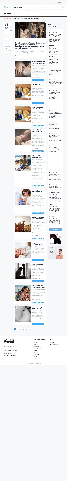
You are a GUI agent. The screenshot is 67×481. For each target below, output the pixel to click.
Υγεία (6, 48)
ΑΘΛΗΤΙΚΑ (27, 11)
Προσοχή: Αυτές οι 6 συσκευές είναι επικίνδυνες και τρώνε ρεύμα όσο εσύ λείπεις (54, 126)
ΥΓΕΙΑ (50, 67)
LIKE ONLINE (52, 121)
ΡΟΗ (52, 25)
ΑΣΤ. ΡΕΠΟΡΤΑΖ (41, 7)
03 (20, 329)
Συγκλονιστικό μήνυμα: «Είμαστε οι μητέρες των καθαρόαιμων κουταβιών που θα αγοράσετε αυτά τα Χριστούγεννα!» (30, 45)
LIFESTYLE (57, 7)
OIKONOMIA (36, 346)
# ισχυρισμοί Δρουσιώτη (27, 18)
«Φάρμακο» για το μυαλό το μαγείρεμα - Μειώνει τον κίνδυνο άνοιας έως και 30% (55, 72)
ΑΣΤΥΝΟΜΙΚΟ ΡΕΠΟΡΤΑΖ (54, 192)
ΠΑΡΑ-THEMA (52, 109)
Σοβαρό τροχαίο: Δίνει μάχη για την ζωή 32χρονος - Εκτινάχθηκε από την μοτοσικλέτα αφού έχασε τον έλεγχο (55, 198)
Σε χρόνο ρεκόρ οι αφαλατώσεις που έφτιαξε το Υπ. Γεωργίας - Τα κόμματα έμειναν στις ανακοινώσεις (55, 115)
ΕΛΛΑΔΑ (34, 11)
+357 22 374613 (8, 353)
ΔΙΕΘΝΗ (39, 11)
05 (26, 329)
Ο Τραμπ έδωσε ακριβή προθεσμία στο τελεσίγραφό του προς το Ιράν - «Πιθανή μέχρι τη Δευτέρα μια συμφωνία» (55, 138)
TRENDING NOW (7, 18)
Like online (7, 40)
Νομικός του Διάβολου (7, 43)
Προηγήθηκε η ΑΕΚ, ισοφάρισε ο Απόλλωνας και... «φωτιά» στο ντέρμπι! (55, 61)
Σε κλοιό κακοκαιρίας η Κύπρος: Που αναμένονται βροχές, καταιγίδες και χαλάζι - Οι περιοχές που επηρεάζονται (55, 95)
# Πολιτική (36, 18)
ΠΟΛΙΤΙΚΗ (27, 7)
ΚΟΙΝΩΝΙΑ (34, 7)
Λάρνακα (12, 30)
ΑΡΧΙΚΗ (36, 342)
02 (17, 329)
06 (29, 329)
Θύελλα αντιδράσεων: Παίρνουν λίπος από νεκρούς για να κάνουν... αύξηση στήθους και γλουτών (55, 210)
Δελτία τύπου (8, 50)
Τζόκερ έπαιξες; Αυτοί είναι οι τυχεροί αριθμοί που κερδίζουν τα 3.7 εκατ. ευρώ (55, 50)
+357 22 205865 (8, 352)
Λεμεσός (12, 27)
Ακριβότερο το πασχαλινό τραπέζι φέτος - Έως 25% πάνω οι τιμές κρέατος (55, 83)
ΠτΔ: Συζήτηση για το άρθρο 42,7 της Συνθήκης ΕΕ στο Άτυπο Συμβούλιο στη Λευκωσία (55, 149)
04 (23, 329)
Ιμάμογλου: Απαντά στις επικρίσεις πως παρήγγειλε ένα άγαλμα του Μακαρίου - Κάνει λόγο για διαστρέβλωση (55, 177)
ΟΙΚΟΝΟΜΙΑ (50, 7)
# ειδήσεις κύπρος (16, 18)
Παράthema (7, 46)
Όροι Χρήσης (52, 342)
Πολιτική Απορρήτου (54, 344)
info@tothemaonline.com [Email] (10, 355)
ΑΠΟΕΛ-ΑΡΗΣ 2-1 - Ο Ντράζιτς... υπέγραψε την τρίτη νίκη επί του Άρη (55, 188)
